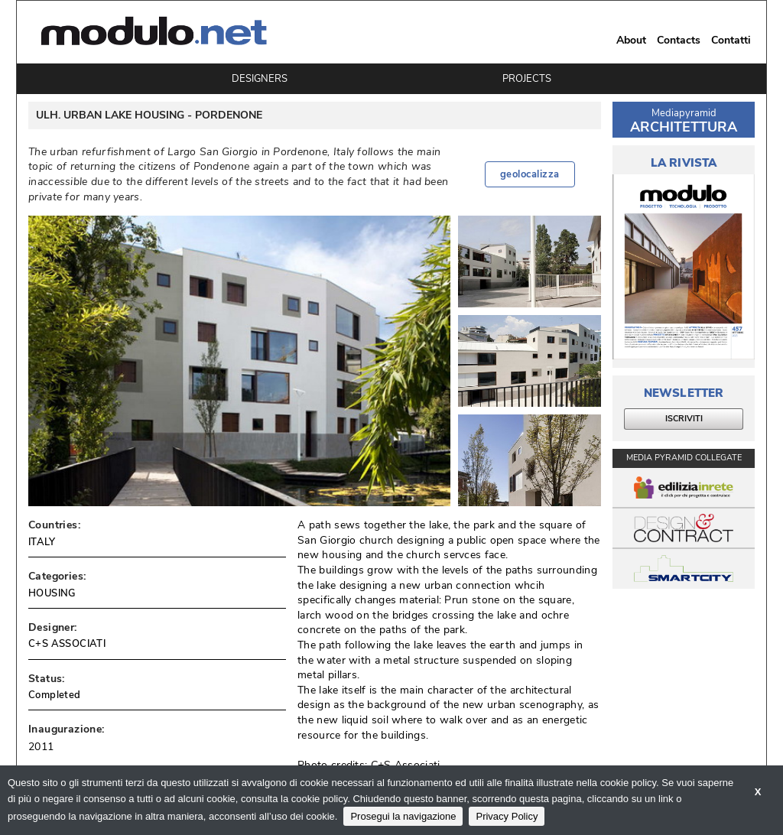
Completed (54, 695)
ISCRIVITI (684, 418)
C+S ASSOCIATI (67, 644)
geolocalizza (530, 174)
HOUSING (52, 593)
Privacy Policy (507, 816)
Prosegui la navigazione (403, 816)
